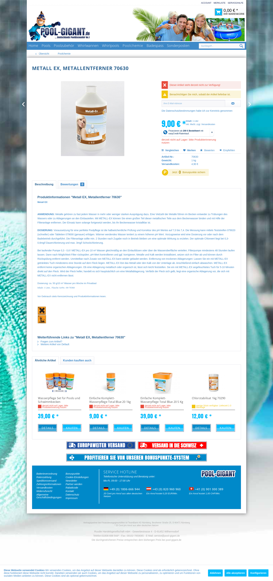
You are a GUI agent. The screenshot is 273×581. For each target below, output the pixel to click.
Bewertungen (72, 184)
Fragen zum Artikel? (49, 341)
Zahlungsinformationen (48, 484)
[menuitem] (205, 3)
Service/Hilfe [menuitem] (235, 3)
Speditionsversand (46, 480)
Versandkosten (44, 487)
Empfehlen (227, 150)
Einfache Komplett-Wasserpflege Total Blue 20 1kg (110, 400)
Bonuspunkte (73, 473)
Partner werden (74, 484)
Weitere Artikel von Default (53, 344)
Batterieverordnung (46, 473)
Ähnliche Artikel (45, 360)
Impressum (72, 498)
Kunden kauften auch (77, 360)
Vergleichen (170, 150)
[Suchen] (241, 46)
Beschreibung (44, 184)
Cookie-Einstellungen (77, 477)
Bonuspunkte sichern (193, 172)
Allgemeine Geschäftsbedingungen (48, 496)
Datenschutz (72, 494)
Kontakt (70, 491)
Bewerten (207, 150)
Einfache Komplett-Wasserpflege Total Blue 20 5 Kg (162, 400)
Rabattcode (72, 487)
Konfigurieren (258, 573)
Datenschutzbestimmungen (181, 110)
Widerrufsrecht (44, 491)
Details (47, 428)
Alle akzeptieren (235, 573)
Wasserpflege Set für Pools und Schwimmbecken (59, 400)
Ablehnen (215, 573)
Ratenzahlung (43, 477)
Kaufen (72, 428)
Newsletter (71, 480)
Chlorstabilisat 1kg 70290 (208, 398)
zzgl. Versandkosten (205, 124)
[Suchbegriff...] (222, 46)
